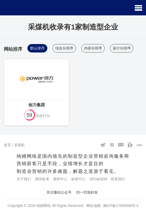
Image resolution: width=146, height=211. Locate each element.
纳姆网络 (43, 206)
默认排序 (37, 48)
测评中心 (60, 179)
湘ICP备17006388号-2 (121, 206)
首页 (7, 145)
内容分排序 (93, 48)
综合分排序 (64, 48)
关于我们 (24, 179)
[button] (138, 7)
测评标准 (42, 179)
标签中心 (78, 179)
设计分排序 (122, 48)
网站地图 (93, 206)
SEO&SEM (98, 179)
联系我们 (118, 179)
